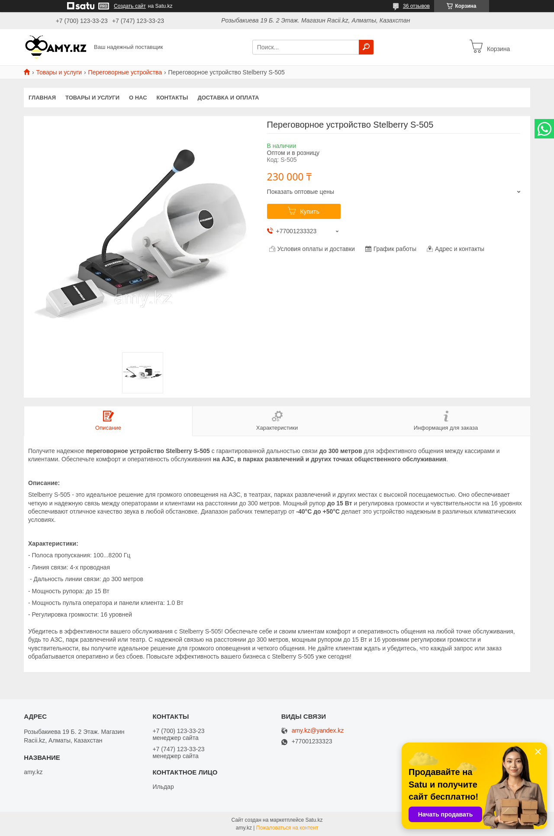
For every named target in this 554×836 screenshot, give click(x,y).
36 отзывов (416, 6)
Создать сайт (130, 6)
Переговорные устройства (125, 72)
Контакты (172, 97)
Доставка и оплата (228, 97)
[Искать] (366, 47)
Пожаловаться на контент (287, 828)
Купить (309, 211)
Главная (42, 97)
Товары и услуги (59, 72)
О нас (138, 97)
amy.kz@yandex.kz (318, 730)
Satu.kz (313, 820)
